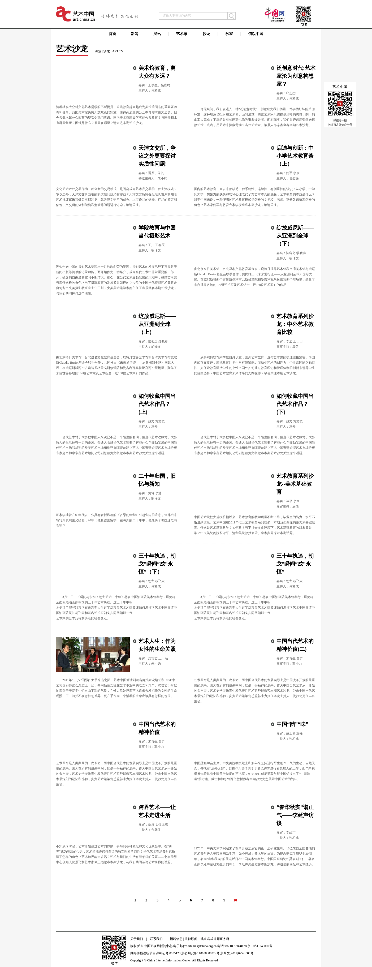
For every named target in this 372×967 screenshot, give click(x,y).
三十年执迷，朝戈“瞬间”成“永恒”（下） (157, 564)
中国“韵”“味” (292, 724)
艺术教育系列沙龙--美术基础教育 (295, 484)
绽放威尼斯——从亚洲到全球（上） (157, 324)
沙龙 (106, 51)
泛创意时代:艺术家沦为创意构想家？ (295, 76)
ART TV (117, 51)
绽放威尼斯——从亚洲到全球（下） (295, 236)
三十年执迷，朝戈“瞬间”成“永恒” (295, 564)
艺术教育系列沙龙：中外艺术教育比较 (295, 324)
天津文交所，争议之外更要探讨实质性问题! (157, 156)
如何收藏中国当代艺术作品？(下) (295, 404)
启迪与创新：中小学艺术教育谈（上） (295, 156)
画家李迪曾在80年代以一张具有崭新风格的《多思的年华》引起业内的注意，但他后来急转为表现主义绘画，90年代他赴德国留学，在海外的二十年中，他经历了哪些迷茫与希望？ (116, 520)
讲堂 (98, 51)
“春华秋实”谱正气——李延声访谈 (295, 815)
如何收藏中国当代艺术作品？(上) (157, 404)
